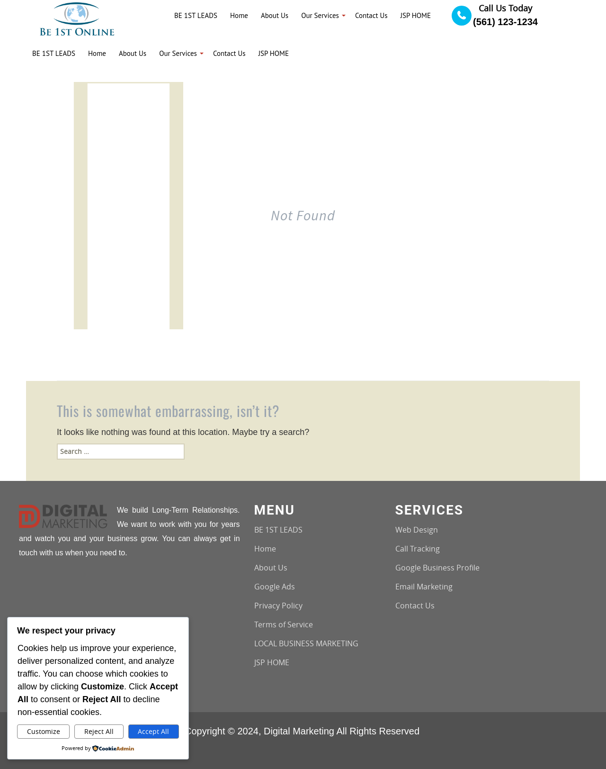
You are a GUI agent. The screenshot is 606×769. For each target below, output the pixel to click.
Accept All (153, 731)
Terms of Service (283, 624)
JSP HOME (271, 662)
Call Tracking (417, 548)
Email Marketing (424, 586)
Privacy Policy (278, 605)
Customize (43, 731)
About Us (270, 567)
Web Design (416, 530)
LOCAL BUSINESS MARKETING (306, 643)
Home (265, 548)
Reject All (99, 731)
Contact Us (415, 605)
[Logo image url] (77, 18)
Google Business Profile (437, 567)
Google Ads (274, 586)
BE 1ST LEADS (278, 530)
